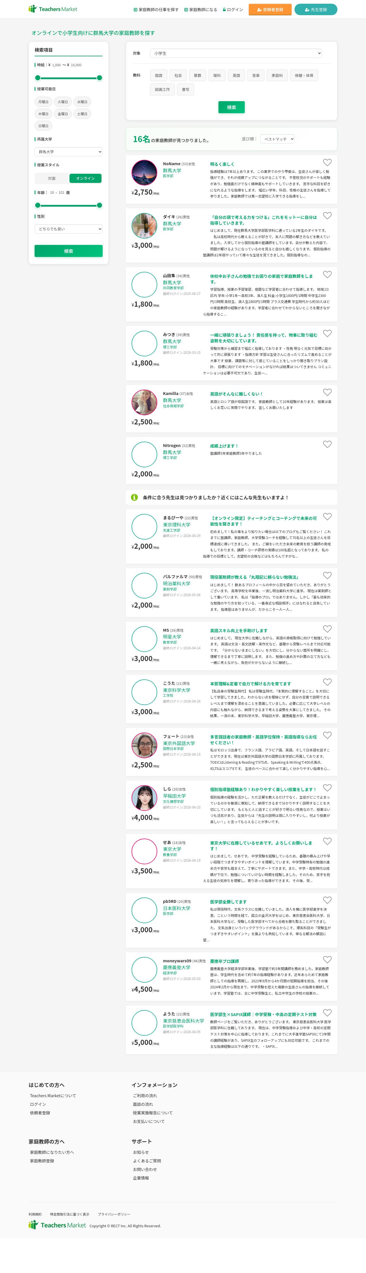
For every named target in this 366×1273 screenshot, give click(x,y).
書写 (185, 89)
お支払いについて (148, 1156)
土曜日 (82, 113)
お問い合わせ (144, 1204)
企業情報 (140, 1213)
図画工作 (162, 89)
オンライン (85, 178)
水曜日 (82, 101)
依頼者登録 (270, 9)
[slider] (38, 78)
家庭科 (277, 75)
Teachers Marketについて (52, 1130)
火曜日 (63, 101)
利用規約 (36, 1249)
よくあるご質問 (146, 1195)
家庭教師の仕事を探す (156, 9)
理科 (217, 75)
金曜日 (63, 113)
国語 (158, 75)
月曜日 (43, 101)
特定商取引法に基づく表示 (74, 1249)
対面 (51, 178)
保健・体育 (304, 75)
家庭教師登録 (41, 1195)
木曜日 (43, 113)
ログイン (233, 9)
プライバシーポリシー (122, 1249)
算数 (197, 75)
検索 (68, 251)
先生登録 (316, 9)
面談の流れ (142, 1139)
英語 (236, 75)
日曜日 (43, 125)
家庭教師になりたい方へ (51, 1187)
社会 (178, 75)
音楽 (256, 75)
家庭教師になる (200, 9)
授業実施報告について (152, 1147)
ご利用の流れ (144, 1130)
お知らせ (140, 1187)
